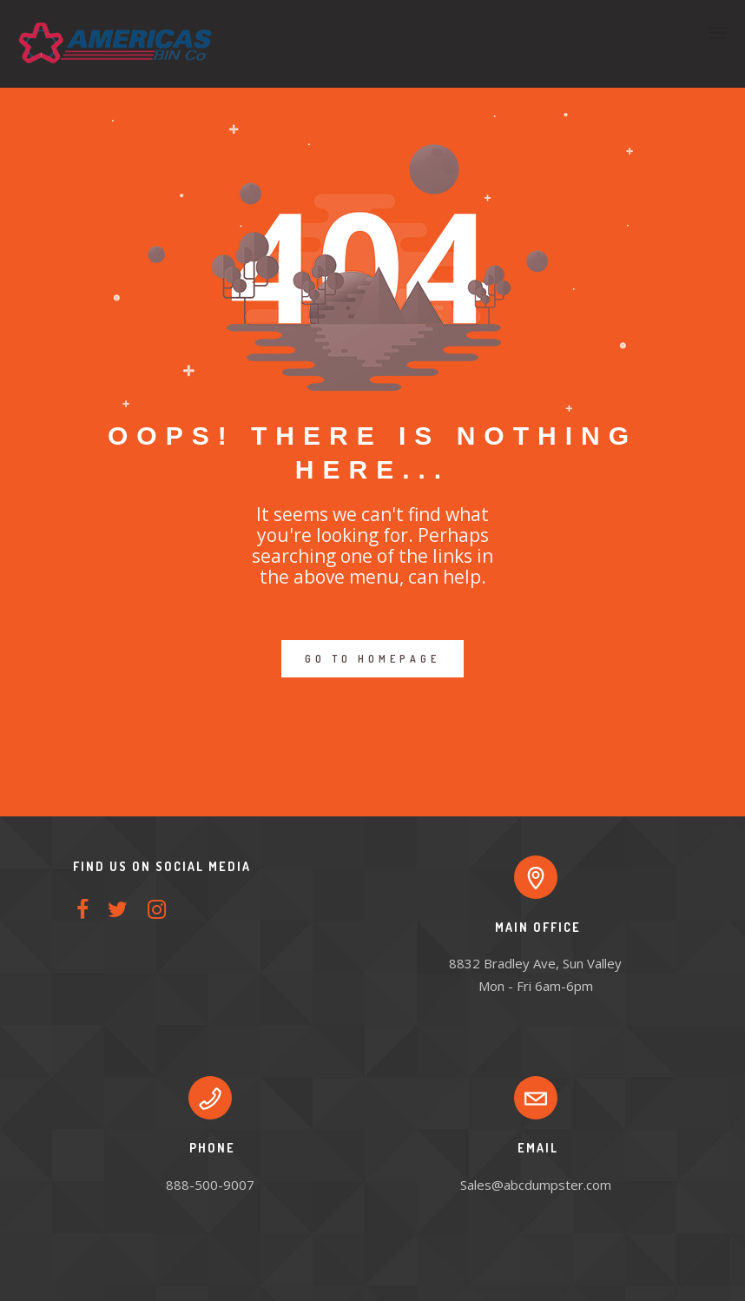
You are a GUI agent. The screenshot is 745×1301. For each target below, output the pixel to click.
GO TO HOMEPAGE (372, 658)
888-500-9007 (210, 1184)
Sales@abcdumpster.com (535, 1184)
